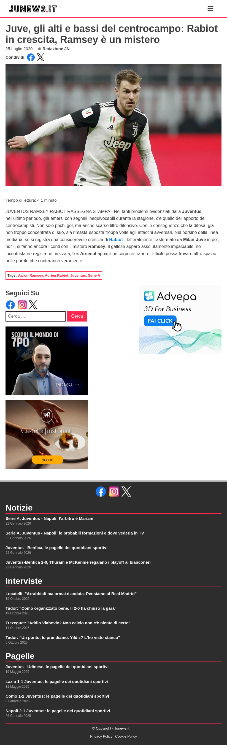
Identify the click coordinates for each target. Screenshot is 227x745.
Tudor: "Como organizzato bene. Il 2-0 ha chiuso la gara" (61, 608)
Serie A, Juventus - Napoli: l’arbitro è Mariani (49, 518)
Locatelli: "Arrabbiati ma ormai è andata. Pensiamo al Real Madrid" (71, 593)
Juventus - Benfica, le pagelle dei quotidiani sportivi (56, 547)
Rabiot (116, 239)
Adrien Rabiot (56, 275)
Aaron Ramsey (30, 275)
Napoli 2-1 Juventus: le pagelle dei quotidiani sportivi (58, 710)
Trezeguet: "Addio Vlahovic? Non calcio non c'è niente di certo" (68, 622)
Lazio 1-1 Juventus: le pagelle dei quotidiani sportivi (57, 681)
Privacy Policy (101, 736)
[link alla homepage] (33, 8)
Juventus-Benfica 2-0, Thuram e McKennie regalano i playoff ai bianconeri (78, 562)
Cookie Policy (126, 736)
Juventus (78, 275)
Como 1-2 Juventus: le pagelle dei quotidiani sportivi (57, 696)
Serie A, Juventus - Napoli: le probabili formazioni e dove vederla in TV (75, 533)
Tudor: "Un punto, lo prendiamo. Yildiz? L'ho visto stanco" (63, 637)
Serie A (94, 275)
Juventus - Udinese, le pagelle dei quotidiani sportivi (57, 666)
